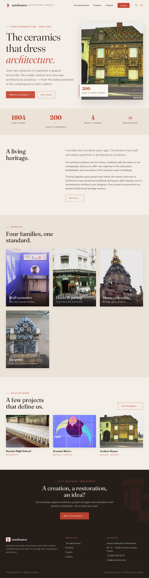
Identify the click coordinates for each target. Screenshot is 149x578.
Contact (123, 5)
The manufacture (81, 5)
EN (141, 5)
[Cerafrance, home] (30, 5)
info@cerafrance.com (116, 560)
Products (97, 5)
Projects (109, 5)
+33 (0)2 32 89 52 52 (115, 555)
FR (136, 5)
